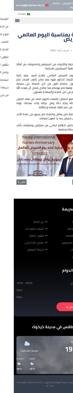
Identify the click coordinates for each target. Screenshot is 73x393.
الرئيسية (62, 221)
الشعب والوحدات (20, 228)
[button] (53, 364)
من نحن (62, 256)
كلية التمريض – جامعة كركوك (55, 5)
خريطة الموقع (22, 249)
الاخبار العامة (59, 235)
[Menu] (3, 20)
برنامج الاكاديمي (20, 242)
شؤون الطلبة (22, 235)
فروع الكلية (60, 228)
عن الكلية (25, 221)
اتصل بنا (56, 306)
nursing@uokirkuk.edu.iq (16, 5)
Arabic (11, 13)
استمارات (62, 249)
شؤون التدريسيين (57, 242)
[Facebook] (69, 12)
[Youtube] (63, 12)
